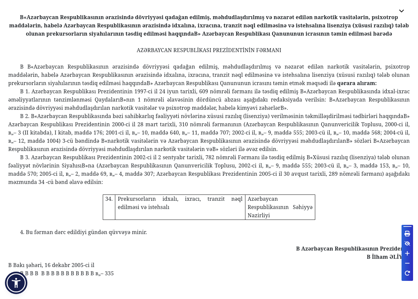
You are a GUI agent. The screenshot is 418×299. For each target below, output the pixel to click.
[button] (16, 282)
